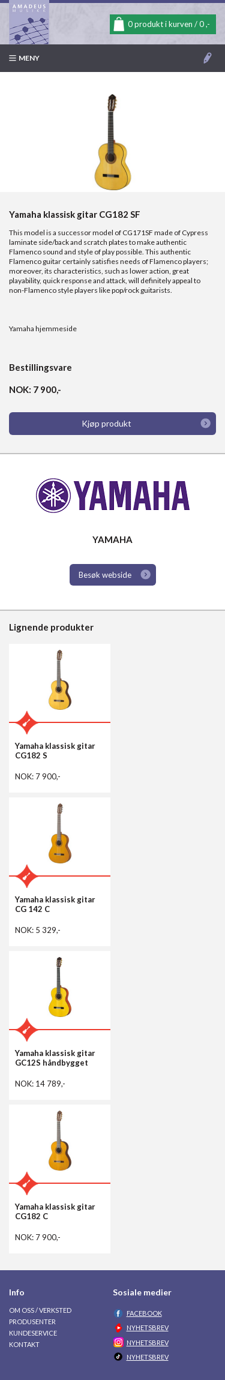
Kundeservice (33, 1333)
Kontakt (24, 1344)
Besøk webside (105, 575)
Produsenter (32, 1321)
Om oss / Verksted (40, 1310)
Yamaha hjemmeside (43, 328)
